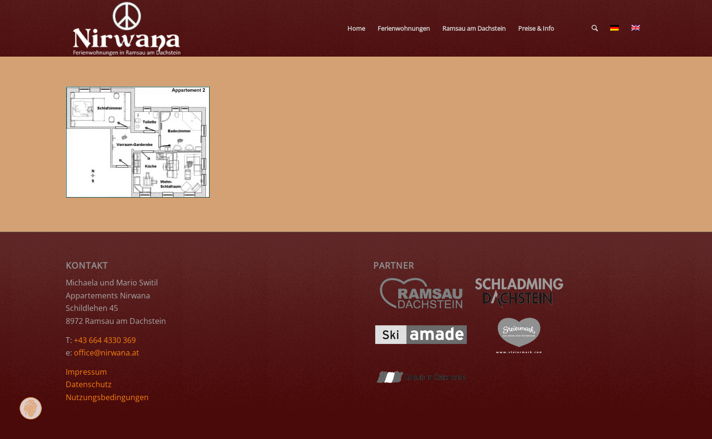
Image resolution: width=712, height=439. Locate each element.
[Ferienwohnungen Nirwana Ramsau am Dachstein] (127, 28)
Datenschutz (89, 384)
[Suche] (594, 28)
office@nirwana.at (106, 352)
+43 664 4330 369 (105, 340)
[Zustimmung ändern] (30, 408)
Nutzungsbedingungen (107, 397)
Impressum (86, 372)
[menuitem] (356, 28)
